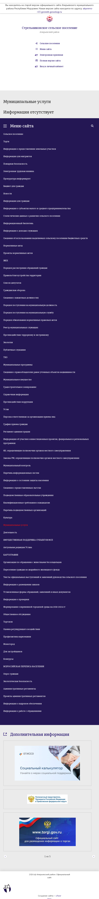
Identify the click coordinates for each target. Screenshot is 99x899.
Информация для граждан (16, 201)
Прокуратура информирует (17, 179)
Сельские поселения (50, 43)
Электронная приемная (51, 55)
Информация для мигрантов (17, 156)
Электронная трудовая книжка (18, 171)
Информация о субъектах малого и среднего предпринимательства (36, 208)
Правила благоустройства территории (22, 275)
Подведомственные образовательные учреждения (28, 495)
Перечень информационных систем (21, 473)
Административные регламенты (19, 689)
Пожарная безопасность (15, 164)
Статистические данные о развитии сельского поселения (31, 216)
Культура (7, 517)
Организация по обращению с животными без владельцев (32, 562)
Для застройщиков (12, 651)
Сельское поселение (13, 134)
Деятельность (10, 532)
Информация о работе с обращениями (22, 711)
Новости (7, 193)
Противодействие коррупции (18, 402)
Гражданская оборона (14, 290)
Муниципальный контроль (17, 465)
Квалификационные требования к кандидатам (26, 503)
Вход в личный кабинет (51, 66)
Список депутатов (12, 283)
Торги (6, 141)
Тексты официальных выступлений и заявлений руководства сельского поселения (45, 577)
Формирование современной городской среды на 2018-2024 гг (34, 607)
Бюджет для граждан (13, 186)
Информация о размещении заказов (21, 584)
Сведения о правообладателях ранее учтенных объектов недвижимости (39, 372)
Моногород (9, 644)
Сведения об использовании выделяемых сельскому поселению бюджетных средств (45, 238)
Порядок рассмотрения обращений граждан (25, 268)
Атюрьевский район (49, 32)
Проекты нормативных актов (18, 253)
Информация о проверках (16, 599)
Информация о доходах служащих (20, 231)
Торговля (8, 622)
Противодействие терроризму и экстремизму (26, 335)
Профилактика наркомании (17, 637)
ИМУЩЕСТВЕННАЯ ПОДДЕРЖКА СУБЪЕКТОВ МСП (28, 540)
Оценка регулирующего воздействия (21, 629)
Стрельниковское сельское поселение (49, 28)
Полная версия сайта (50, 61)
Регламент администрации (16, 432)
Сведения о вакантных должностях (21, 298)
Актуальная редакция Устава (17, 547)
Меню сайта (45, 49)
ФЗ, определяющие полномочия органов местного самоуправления (37, 451)
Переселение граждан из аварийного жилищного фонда (31, 570)
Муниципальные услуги (15, 525)
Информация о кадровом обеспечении (22, 703)
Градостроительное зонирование (19, 387)
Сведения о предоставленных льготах (22, 488)
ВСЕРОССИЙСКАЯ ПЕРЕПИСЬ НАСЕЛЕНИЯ (23, 666)
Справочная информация (16, 394)
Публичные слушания (14, 350)
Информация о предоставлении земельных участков (29, 149)
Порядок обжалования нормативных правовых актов (30, 320)
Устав (6, 409)
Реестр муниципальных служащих (20, 327)
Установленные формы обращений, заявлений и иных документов (36, 592)
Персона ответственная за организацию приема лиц (29, 417)
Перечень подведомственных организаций (24, 510)
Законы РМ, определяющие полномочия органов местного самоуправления (41, 458)
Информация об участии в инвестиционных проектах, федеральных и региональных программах (46, 441)
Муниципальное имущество (17, 379)
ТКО (5, 357)
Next (94, 857)
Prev (5, 857)
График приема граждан (15, 424)
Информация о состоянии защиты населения (26, 480)
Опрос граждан (10, 674)
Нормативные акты (13, 246)
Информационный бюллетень (18, 223)
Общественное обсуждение (17, 614)
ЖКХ (5, 260)
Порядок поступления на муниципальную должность (30, 305)
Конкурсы (8, 659)
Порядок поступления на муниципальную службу (28, 313)
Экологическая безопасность (17, 681)
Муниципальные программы (18, 365)
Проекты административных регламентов (24, 696)
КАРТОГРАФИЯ (10, 555)
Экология (8, 342)
